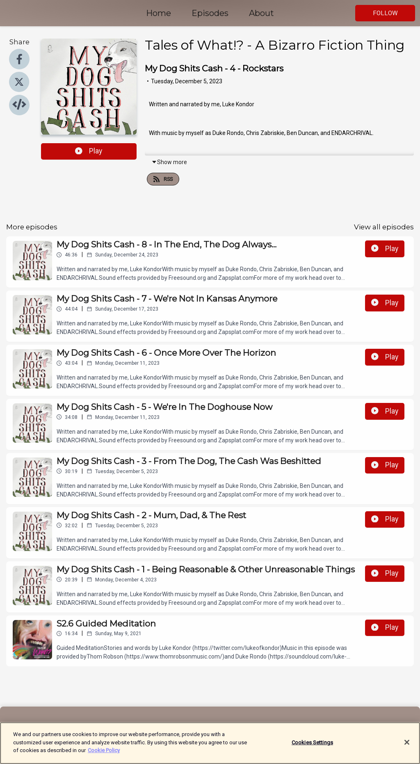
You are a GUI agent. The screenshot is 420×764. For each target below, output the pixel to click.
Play (88, 151)
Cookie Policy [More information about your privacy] (104, 753)
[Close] (407, 745)
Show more (169, 162)
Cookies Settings (312, 745)
